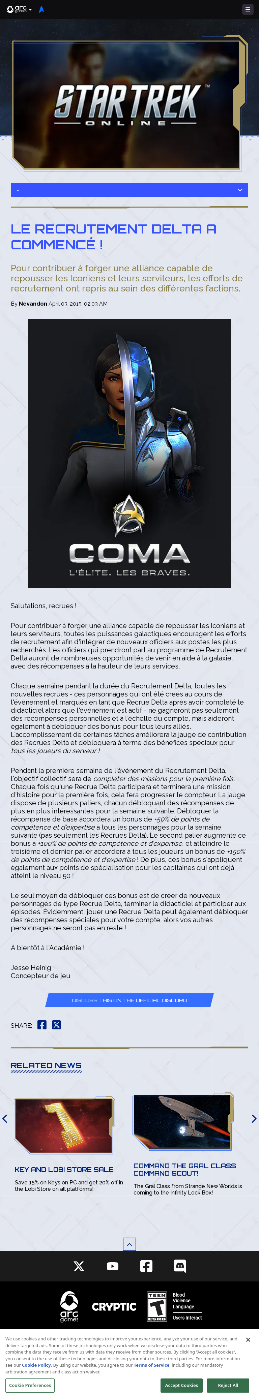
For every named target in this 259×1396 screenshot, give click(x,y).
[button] (19, 9)
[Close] (248, 1346)
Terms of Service (152, 1372)
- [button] (129, 190)
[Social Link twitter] (79, 1266)
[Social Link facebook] (146, 1266)
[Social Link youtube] (113, 1266)
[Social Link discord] (180, 1266)
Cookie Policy (36, 1372)
